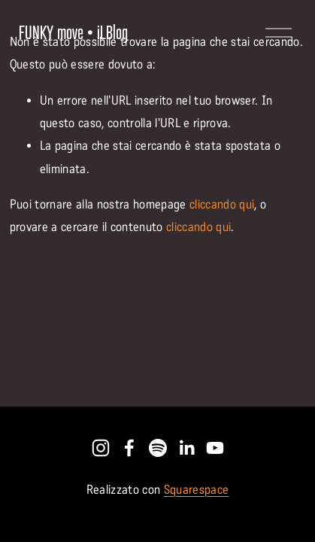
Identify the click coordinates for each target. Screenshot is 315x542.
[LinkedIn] (186, 448)
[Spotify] (158, 448)
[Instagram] (101, 448)
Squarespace (196, 490)
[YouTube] (215, 448)
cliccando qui (221, 204)
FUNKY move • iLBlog (73, 32)
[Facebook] (129, 448)
